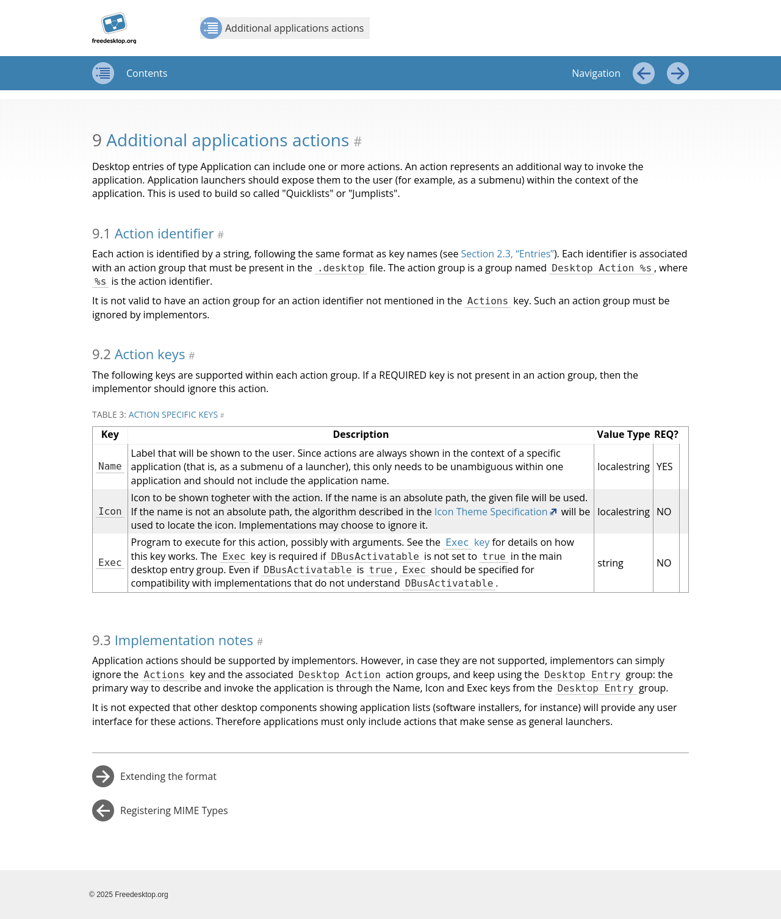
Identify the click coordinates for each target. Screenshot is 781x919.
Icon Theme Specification (491, 511)
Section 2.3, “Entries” (507, 253)
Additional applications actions (282, 28)
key (466, 542)
